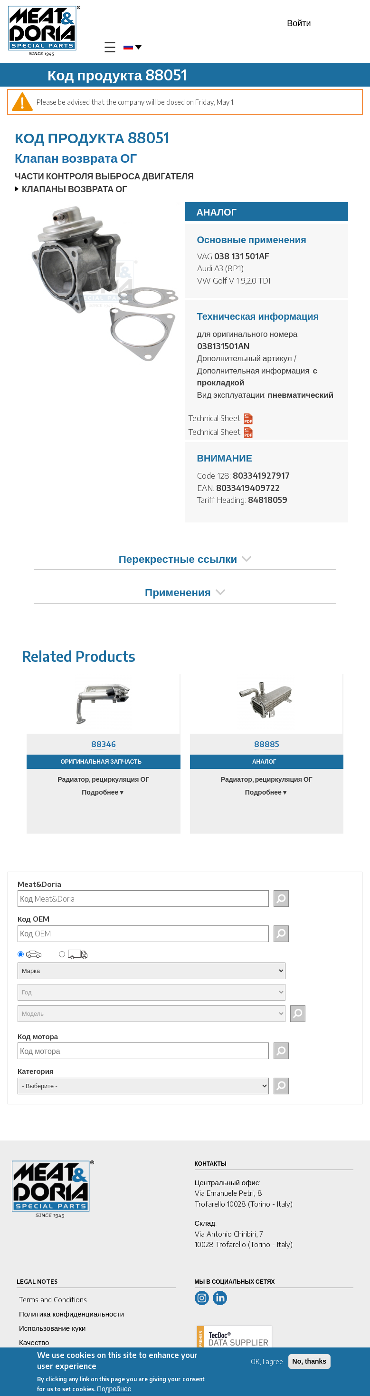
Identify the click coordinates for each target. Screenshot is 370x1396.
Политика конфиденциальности (71, 1313)
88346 (103, 744)
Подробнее (114, 1389)
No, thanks (310, 1361)
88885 (266, 744)
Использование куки (52, 1328)
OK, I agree (267, 1361)
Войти (299, 22)
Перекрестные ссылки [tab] (185, 558)
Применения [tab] (185, 592)
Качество (34, 1342)
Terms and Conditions (53, 1299)
